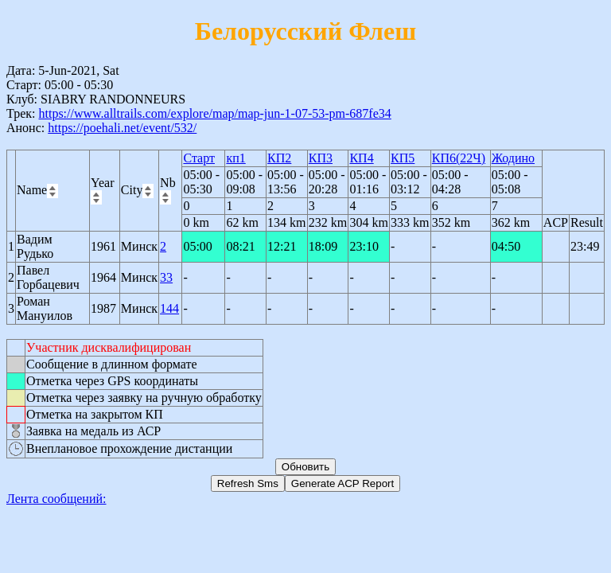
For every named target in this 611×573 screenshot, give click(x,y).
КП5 (402, 158)
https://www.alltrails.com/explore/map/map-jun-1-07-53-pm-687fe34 (214, 113)
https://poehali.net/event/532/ (122, 127)
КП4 (361, 158)
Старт (199, 158)
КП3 (321, 158)
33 (166, 277)
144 (169, 308)
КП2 (279, 158)
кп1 (235, 158)
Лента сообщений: (56, 498)
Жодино (513, 158)
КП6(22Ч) (458, 158)
